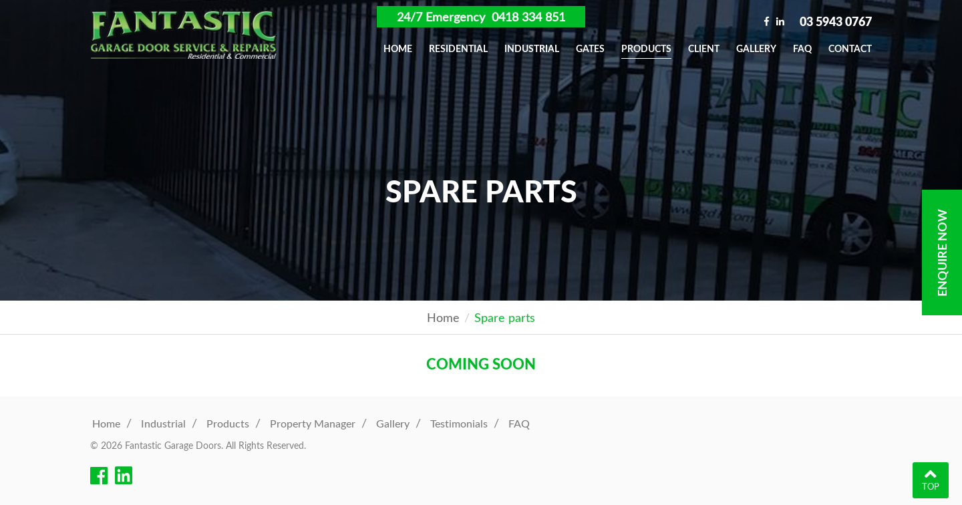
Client (703, 48)
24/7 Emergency (481, 16)
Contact (850, 48)
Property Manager (312, 423)
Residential (458, 48)
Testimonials (459, 423)
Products (646, 48)
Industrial (531, 48)
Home (397, 48)
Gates (590, 48)
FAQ (802, 48)
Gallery (756, 48)
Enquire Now (942, 253)
